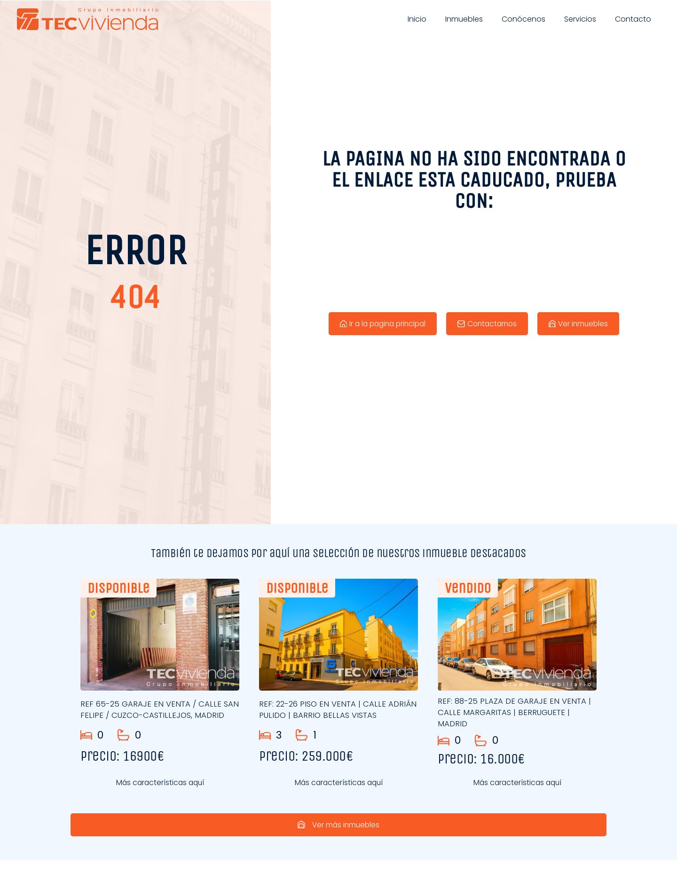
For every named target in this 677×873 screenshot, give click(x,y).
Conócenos (523, 19)
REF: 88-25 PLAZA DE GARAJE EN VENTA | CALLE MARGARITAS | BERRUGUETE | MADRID (516, 712)
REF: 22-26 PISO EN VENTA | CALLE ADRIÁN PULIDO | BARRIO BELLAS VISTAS (335, 709)
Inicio (417, 19)
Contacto (633, 19)
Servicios (580, 19)
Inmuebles (464, 19)
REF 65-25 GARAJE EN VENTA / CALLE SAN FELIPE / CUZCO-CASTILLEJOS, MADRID (151, 712)
